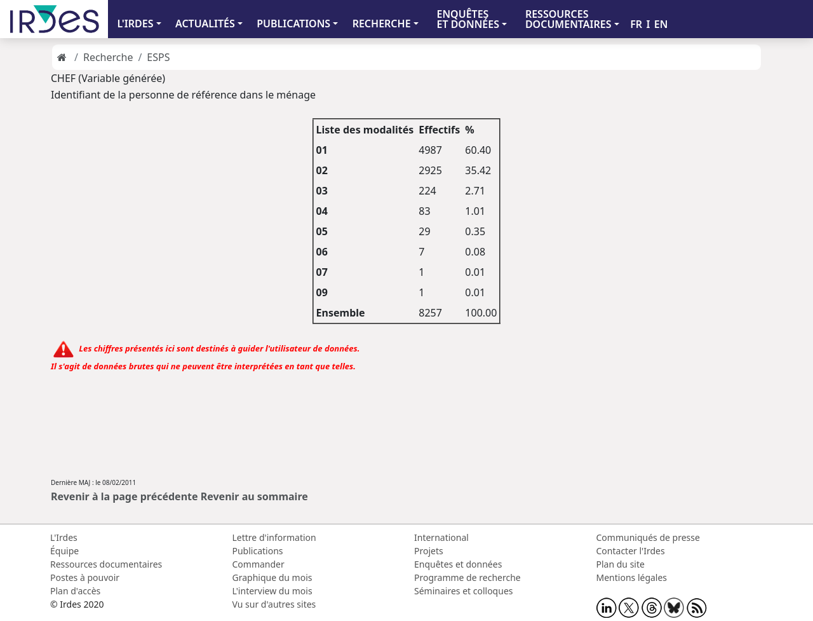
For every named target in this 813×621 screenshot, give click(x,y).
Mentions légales (632, 577)
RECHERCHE (382, 24)
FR (636, 24)
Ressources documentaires (106, 564)
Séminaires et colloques (463, 591)
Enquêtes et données (458, 564)
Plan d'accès (75, 591)
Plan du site (620, 564)
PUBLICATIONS (293, 24)
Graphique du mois (272, 577)
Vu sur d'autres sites (274, 604)
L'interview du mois (272, 591)
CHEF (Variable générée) (108, 78)
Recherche (108, 57)
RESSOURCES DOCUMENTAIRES (568, 19)
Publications (257, 551)
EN (661, 24)
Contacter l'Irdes (630, 551)
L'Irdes (63, 537)
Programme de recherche (467, 577)
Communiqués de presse (648, 537)
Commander (258, 564)
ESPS (158, 57)
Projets (428, 551)
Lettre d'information (274, 537)
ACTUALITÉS (205, 24)
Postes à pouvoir (84, 577)
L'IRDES (135, 24)
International (441, 537)
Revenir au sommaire (254, 496)
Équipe (64, 551)
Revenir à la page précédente (124, 496)
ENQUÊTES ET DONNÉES (467, 19)
